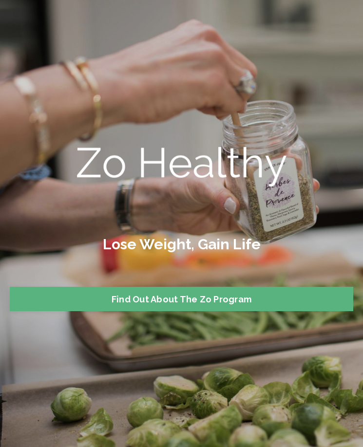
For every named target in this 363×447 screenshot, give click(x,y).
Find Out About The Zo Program (181, 299)
